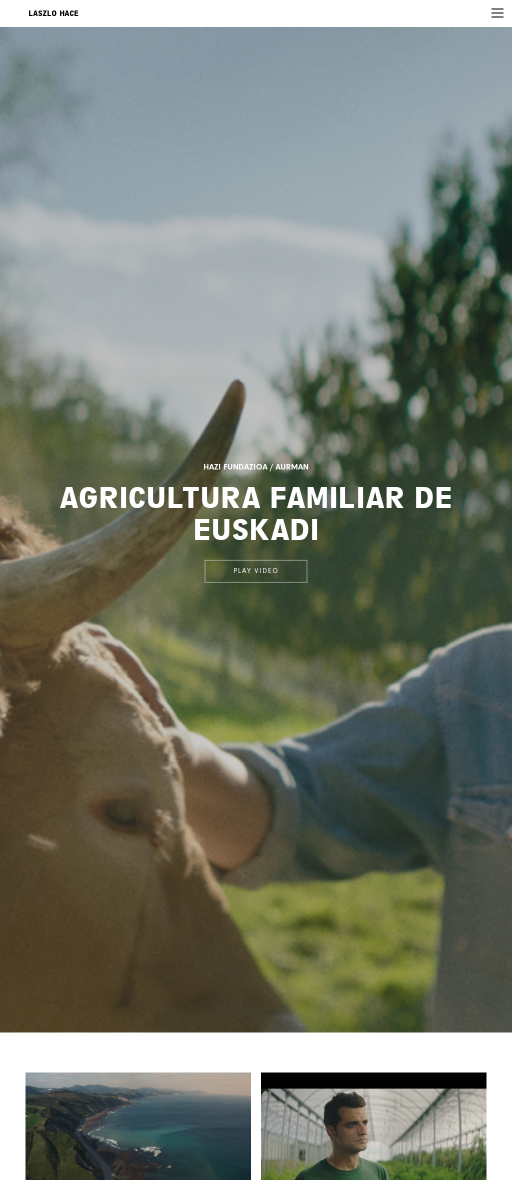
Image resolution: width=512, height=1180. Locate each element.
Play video (256, 571)
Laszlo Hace (53, 13)
